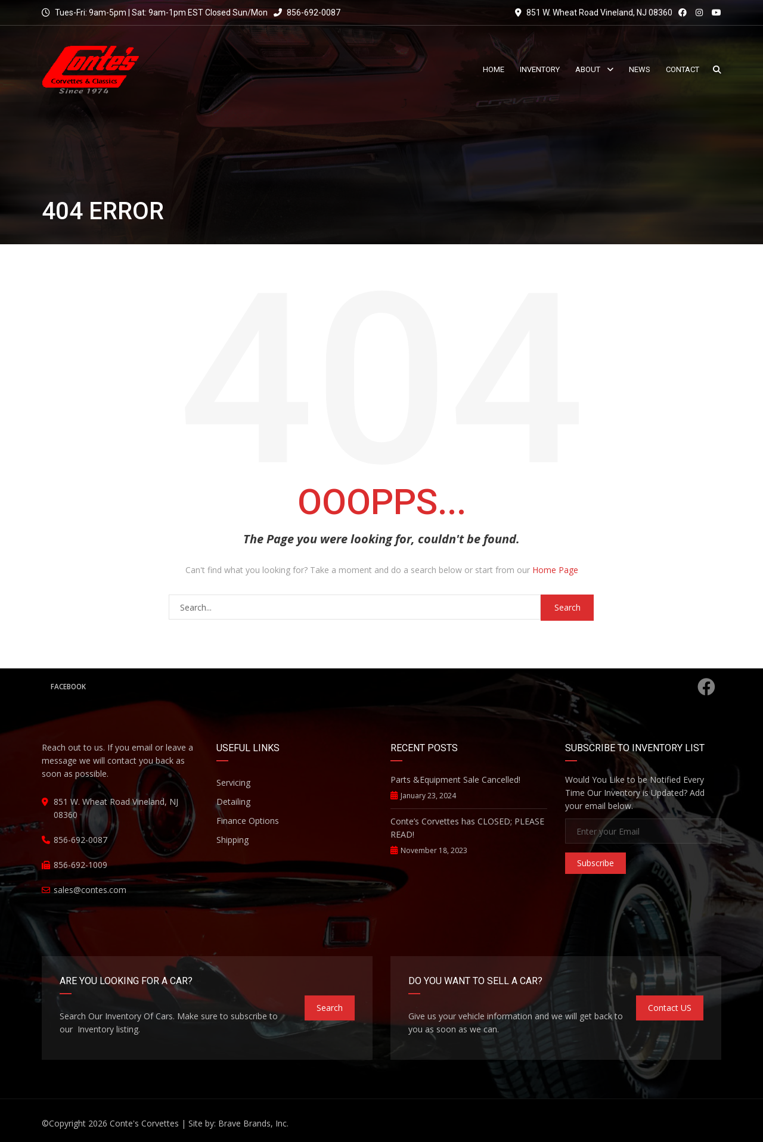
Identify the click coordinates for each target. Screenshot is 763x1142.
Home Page (555, 569)
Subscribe (595, 863)
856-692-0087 (307, 12)
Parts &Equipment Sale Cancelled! (455, 779)
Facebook (383, 687)
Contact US (669, 1007)
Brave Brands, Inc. (253, 1123)
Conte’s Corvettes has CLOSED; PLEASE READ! (467, 828)
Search (330, 1007)
